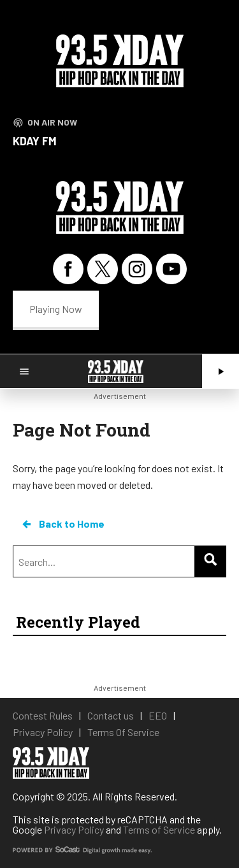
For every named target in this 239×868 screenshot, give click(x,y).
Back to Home (62, 523)
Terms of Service (159, 829)
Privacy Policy (74, 829)
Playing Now (55, 309)
